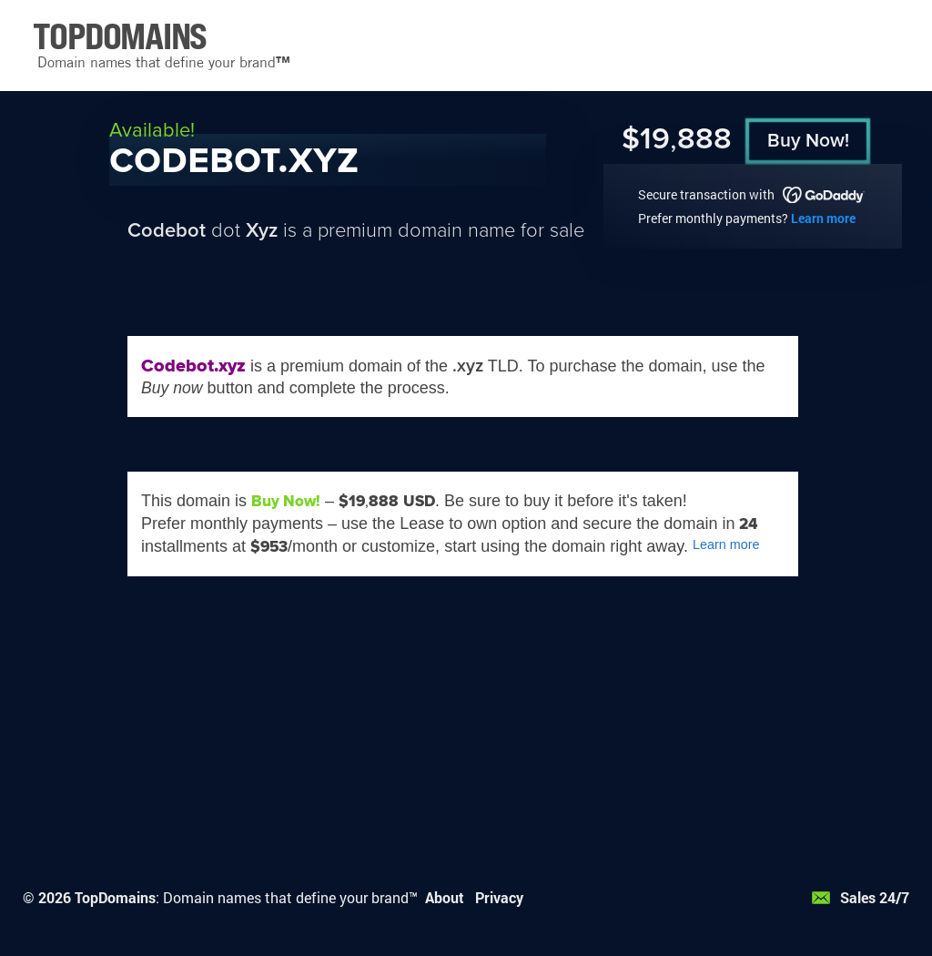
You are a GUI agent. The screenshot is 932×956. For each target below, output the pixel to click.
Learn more (823, 218)
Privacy (499, 897)
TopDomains (115, 897)
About (444, 897)
